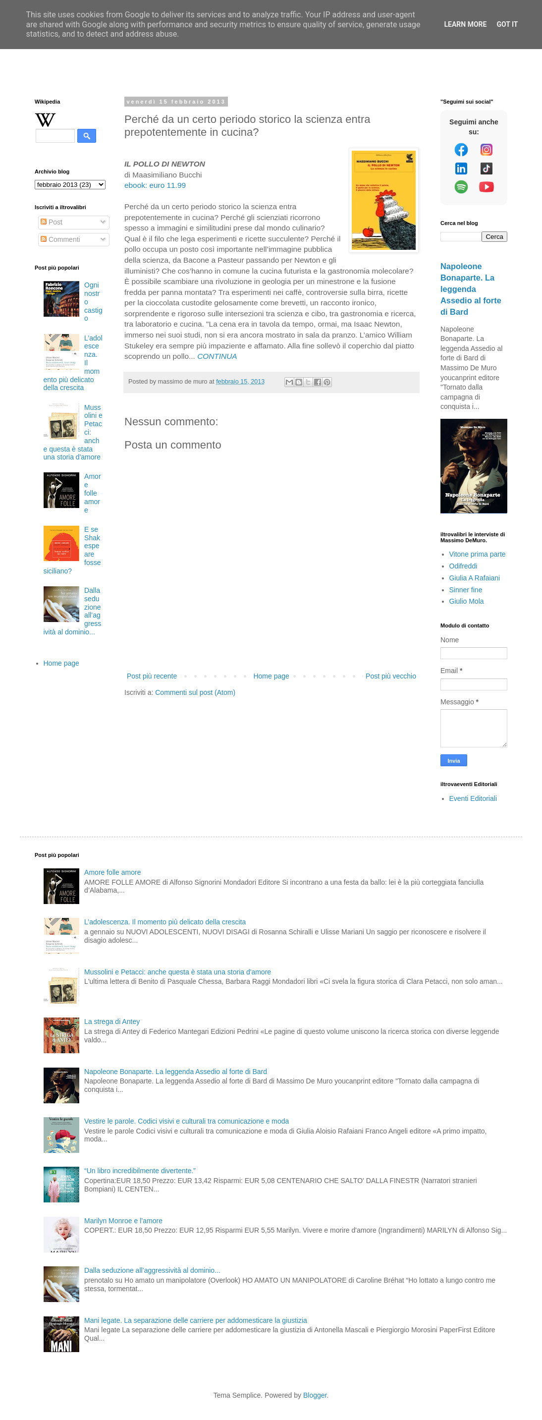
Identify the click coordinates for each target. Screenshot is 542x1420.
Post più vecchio (391, 676)
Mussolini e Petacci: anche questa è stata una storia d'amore (177, 972)
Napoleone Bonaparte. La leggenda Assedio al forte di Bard (470, 289)
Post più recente (152, 676)
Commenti (60, 239)
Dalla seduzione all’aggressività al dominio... (152, 1270)
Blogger (314, 1395)
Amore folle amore (92, 492)
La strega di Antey (112, 1021)
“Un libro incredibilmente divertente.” (140, 1171)
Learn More (465, 24)
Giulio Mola (466, 601)
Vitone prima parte (477, 554)
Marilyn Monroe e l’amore (123, 1221)
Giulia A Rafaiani (474, 578)
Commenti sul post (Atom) (195, 692)
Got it (507, 24)
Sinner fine (466, 590)
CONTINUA (217, 356)
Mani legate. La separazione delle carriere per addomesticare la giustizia (195, 1320)
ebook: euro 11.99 (155, 185)
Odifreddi (463, 566)
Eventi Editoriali (473, 798)
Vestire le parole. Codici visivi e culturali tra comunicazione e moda (186, 1121)
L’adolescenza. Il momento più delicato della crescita (165, 922)
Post (51, 222)
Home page (271, 676)
